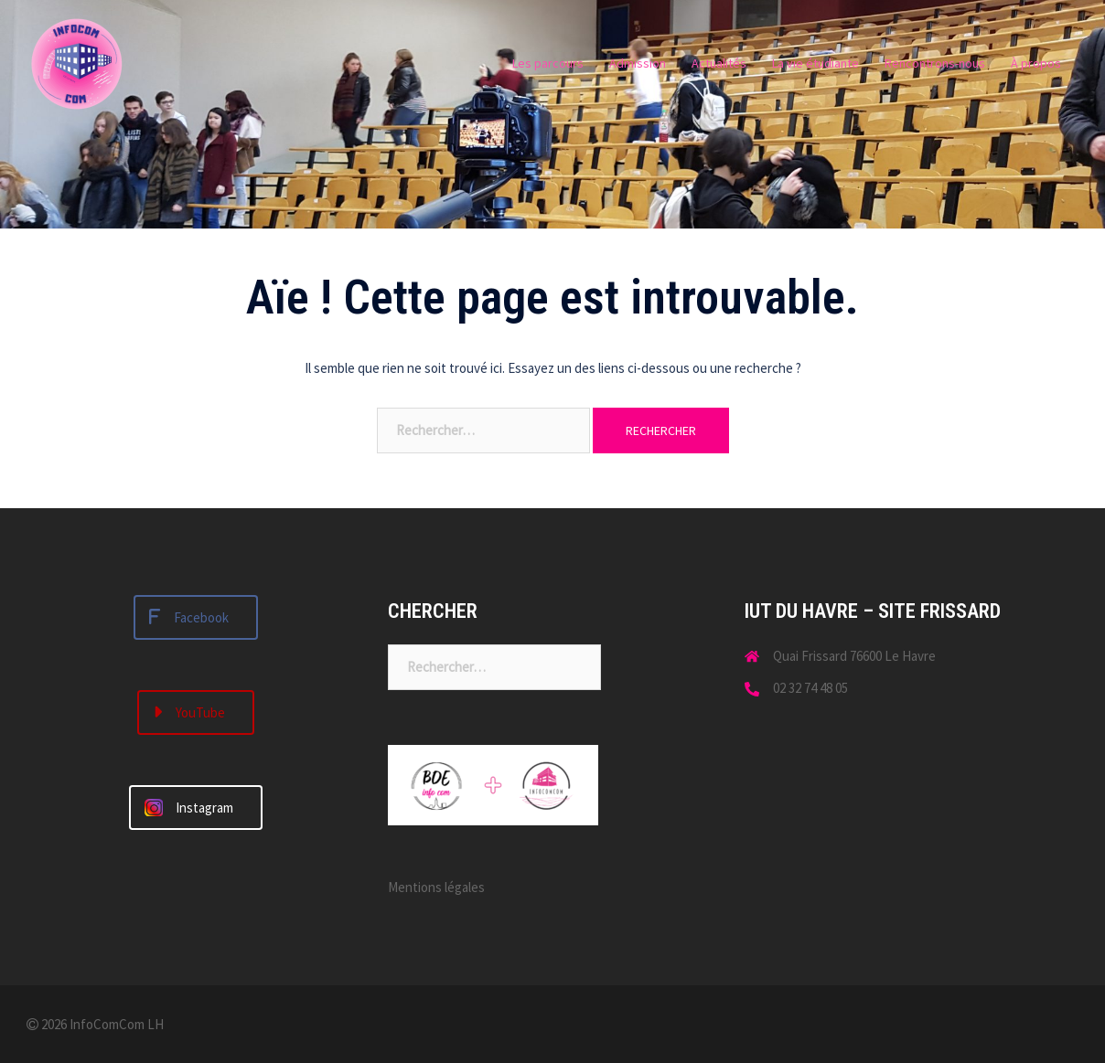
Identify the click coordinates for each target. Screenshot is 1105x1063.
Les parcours (548, 63)
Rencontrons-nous (935, 63)
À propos (1036, 63)
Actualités (719, 63)
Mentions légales (436, 887)
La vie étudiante (815, 63)
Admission (637, 63)
